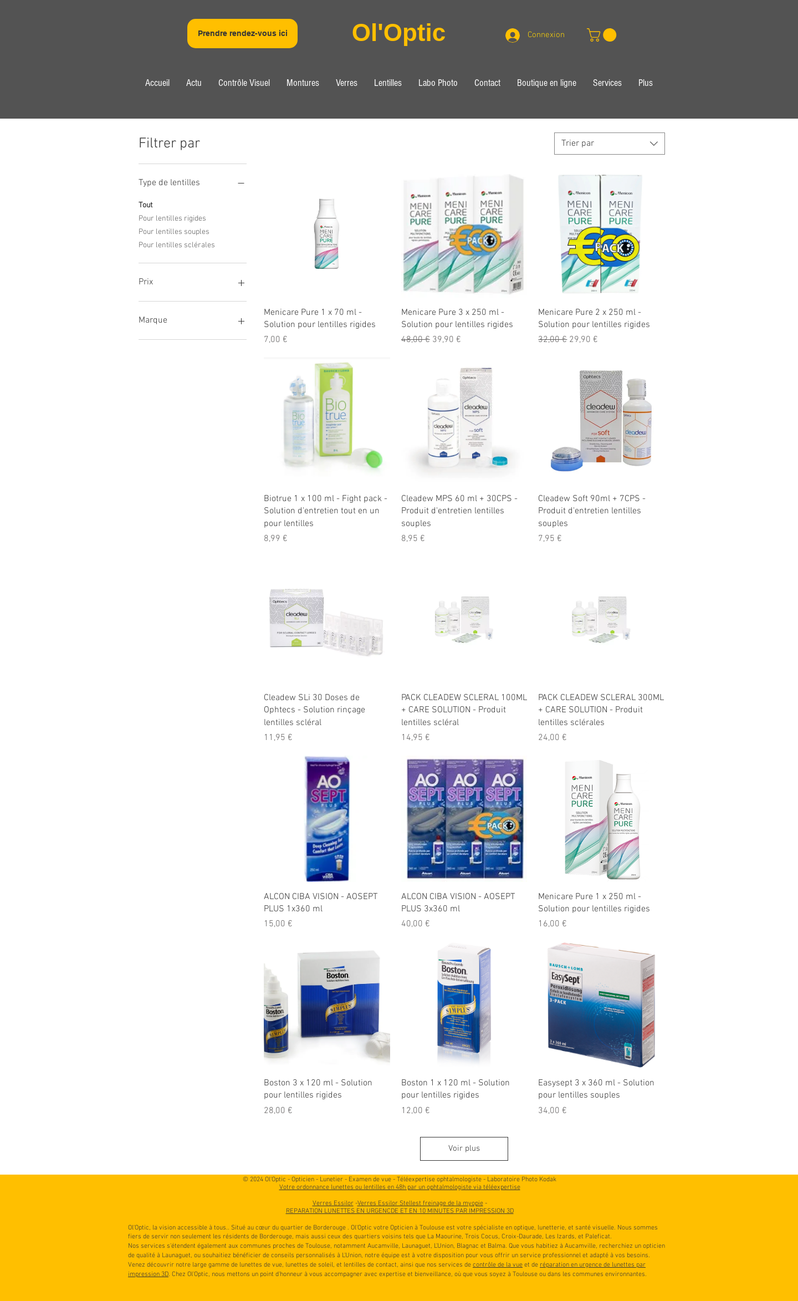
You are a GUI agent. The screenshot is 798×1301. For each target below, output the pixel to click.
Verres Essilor (333, 1203)
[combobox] (609, 143)
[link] (603, 35)
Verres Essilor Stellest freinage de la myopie (420, 1203)
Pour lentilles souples (174, 231)
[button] (244, 84)
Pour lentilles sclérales (177, 244)
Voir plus (464, 1149)
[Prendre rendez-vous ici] (242, 33)
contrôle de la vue (498, 1265)
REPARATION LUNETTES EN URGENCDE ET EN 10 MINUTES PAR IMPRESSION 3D (400, 1211)
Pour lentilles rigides (172, 217)
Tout (145, 204)
